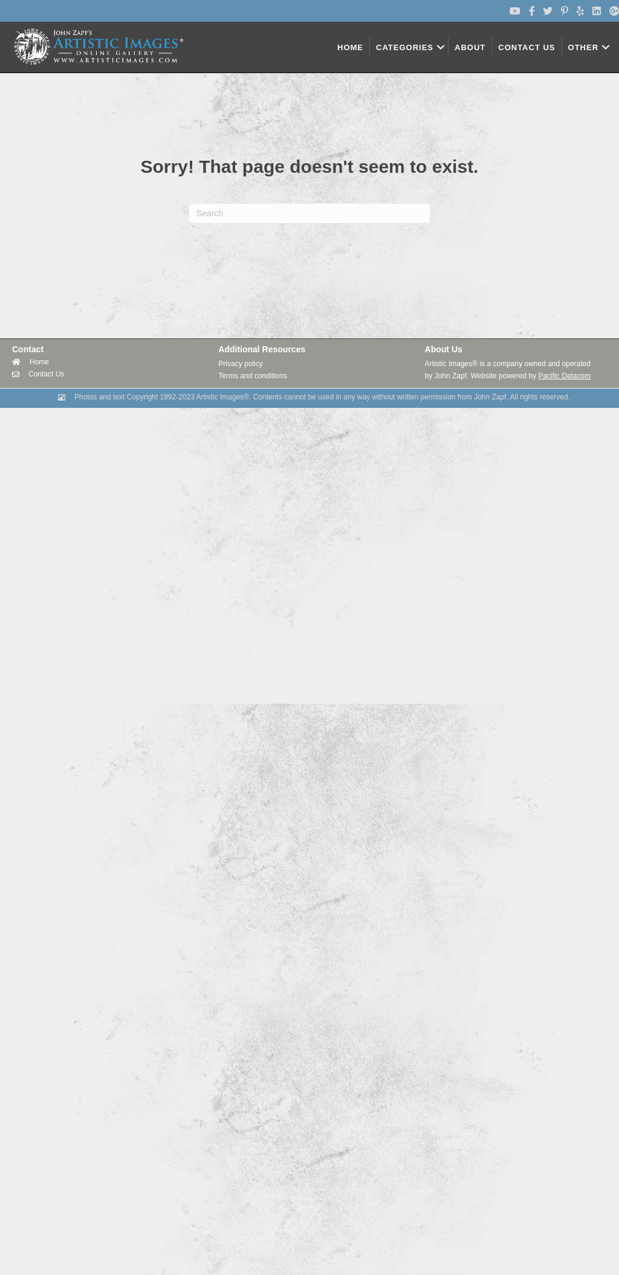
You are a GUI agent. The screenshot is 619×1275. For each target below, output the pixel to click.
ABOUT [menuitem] (470, 47)
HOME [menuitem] (350, 47)
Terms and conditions (252, 376)
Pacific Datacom (564, 376)
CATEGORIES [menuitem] (404, 47)
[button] (440, 47)
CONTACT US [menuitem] (526, 47)
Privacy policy (240, 364)
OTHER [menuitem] (583, 47)
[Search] (309, 213)
